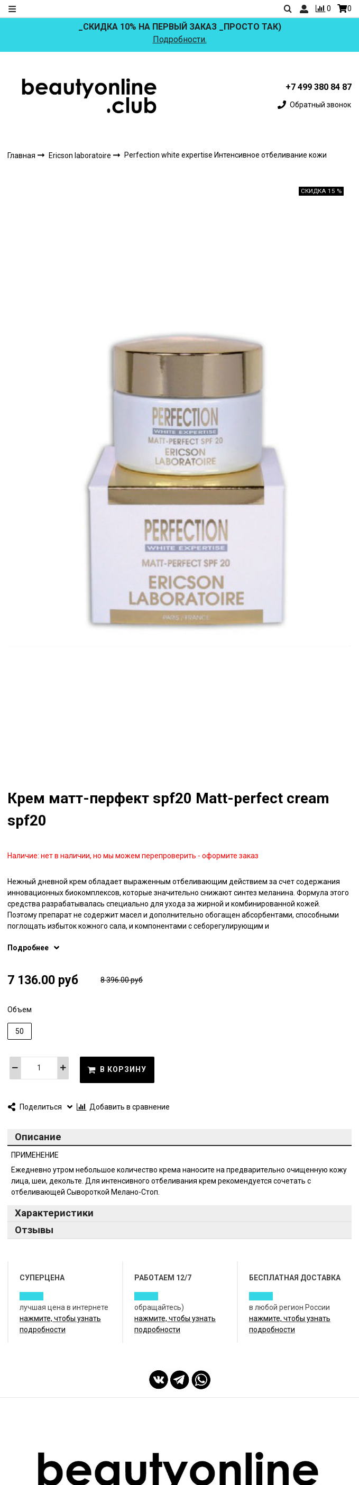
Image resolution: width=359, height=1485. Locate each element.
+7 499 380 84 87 (319, 87)
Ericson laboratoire (81, 155)
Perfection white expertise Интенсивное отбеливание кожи (225, 155)
